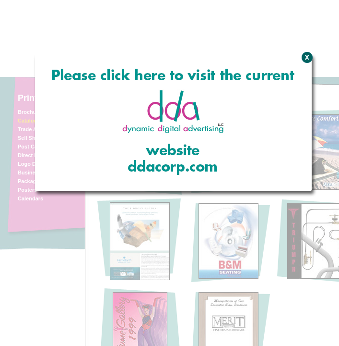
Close (305, 108)
